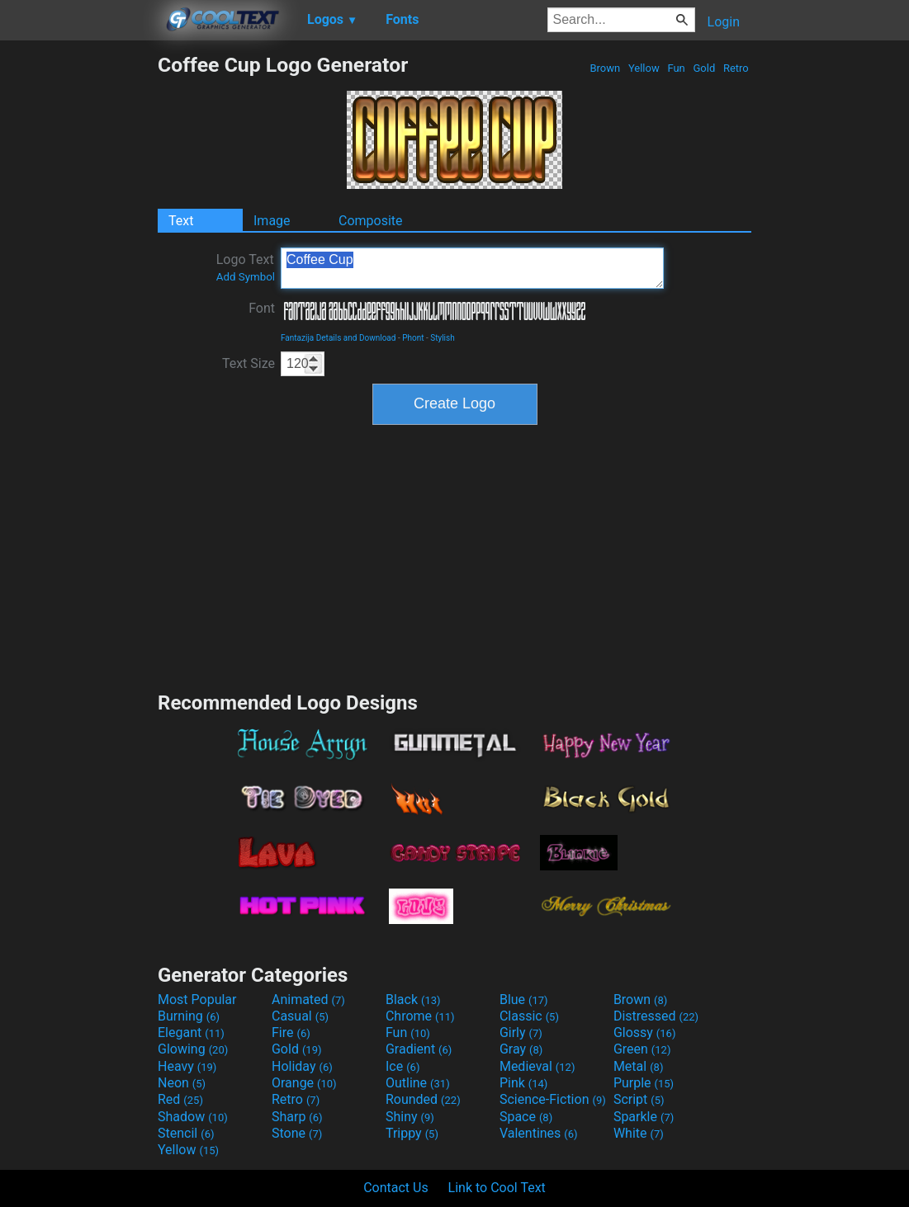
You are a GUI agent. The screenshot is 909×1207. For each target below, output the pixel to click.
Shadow (193, 1116)
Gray (520, 1049)
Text (180, 221)
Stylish (442, 337)
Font (262, 308)
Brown (605, 68)
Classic (529, 1016)
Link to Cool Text (497, 1187)
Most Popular (197, 999)
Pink (523, 1083)
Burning (189, 1016)
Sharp (297, 1116)
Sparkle (643, 1116)
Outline (418, 1083)
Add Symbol (245, 277)
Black (413, 999)
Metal (638, 1066)
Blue (523, 999)
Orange (304, 1083)
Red (180, 1099)
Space (525, 1116)
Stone (297, 1133)
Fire (291, 1032)
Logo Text (245, 267)
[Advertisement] (78, 300)
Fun (676, 68)
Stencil (186, 1133)
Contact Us (395, 1187)
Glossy (644, 1032)
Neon (182, 1083)
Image (272, 221)
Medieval (537, 1066)
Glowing (193, 1049)
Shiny (410, 1116)
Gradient (419, 1049)
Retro (736, 68)
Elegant (191, 1032)
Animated (308, 999)
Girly (520, 1032)
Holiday (302, 1066)
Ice (402, 1066)
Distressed (655, 1016)
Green (642, 1049)
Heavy (187, 1066)
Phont (413, 337)
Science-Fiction (552, 1099)
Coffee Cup (472, 268)
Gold (703, 68)
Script (639, 1099)
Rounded (423, 1099)
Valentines (538, 1133)
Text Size (248, 363)
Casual (300, 1016)
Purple (643, 1083)
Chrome (420, 1016)
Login (724, 22)
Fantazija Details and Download (338, 337)
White (638, 1133)
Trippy (412, 1133)
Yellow (644, 68)
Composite (371, 221)
